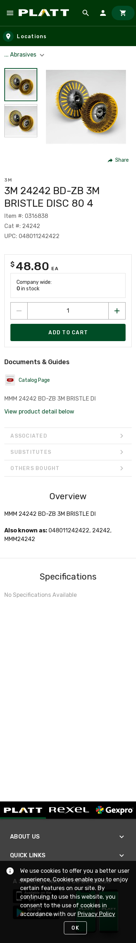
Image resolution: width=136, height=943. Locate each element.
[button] (118, 160)
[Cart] (123, 13)
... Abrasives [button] (25, 54)
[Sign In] (103, 13)
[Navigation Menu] (10, 13)
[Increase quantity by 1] (117, 311)
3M (8, 180)
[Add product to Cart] (68, 332)
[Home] (45, 13)
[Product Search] (85, 13)
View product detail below (39, 411)
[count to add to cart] (68, 311)
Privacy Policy (96, 914)
